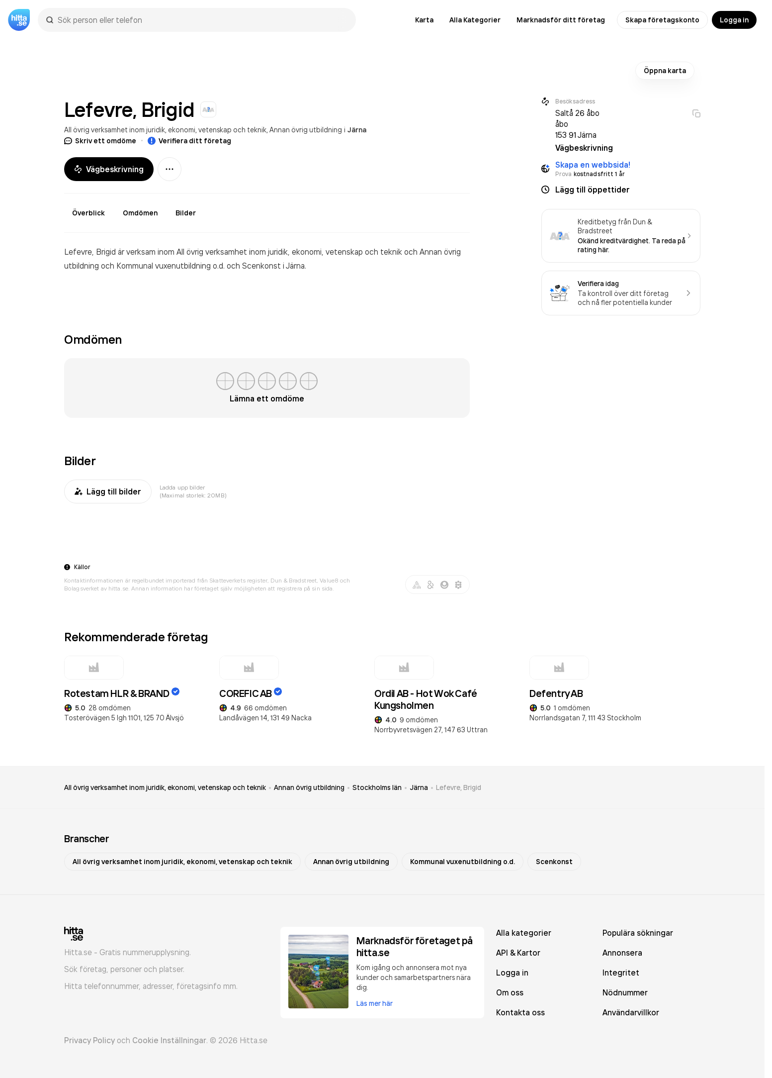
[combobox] (202, 20)
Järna (356, 129)
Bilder (185, 212)
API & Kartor (518, 953)
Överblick (88, 212)
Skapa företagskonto (662, 19)
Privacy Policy (89, 1040)
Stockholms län (377, 787)
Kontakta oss (520, 1012)
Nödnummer (625, 992)
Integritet (620, 973)
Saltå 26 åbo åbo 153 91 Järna (577, 124)
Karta (424, 19)
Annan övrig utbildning (305, 129)
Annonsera (622, 953)
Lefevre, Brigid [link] (458, 787)
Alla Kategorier (475, 19)
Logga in (734, 19)
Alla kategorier (523, 933)
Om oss (509, 992)
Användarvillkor (630, 1012)
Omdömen (140, 212)
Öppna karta (665, 70)
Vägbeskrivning (109, 169)
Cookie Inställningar (169, 1040)
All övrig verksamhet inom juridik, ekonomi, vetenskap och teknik (165, 129)
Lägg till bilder (108, 491)
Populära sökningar (637, 933)
